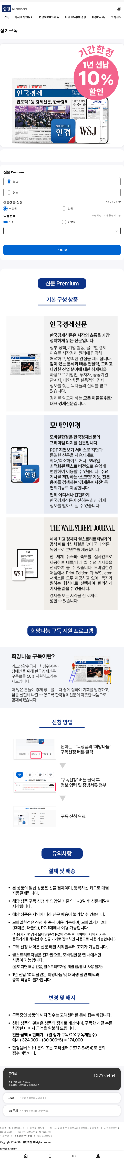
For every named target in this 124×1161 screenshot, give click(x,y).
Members (19, 9)
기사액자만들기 (23, 17)
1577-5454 (105, 1075)
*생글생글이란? (113, 202)
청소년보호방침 (45, 1135)
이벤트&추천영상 (75, 17)
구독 (6, 17)
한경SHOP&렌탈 (49, 17)
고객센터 (116, 17)
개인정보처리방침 (23, 1135)
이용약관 (4, 1135)
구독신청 (62, 249)
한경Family (98, 17)
